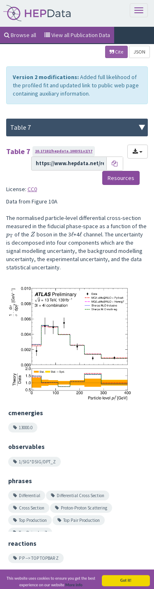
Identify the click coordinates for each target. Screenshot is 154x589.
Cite (116, 52)
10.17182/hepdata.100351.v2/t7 (63, 151)
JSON (139, 52)
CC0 (32, 189)
